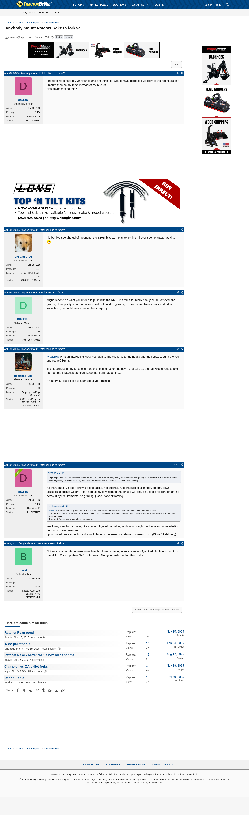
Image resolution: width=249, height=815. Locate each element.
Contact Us (91, 764)
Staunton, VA (34, 335)
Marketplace (98, 5)
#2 (178, 229)
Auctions (119, 5)
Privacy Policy (162, 764)
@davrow (53, 356)
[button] (147, 5)
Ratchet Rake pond (19, 632)
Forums (78, 5)
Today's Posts (28, 12)
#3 (178, 292)
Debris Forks (14, 677)
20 (147, 643)
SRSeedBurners (13, 648)
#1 (178, 72)
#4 (178, 348)
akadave (9, 682)
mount (68, 37)
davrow (11, 37)
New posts (45, 12)
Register (159, 5)
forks (59, 37)
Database (138, 5)
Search (58, 12)
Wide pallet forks (17, 644)
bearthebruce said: (56, 506)
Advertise (113, 764)
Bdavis (8, 637)
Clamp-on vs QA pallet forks (26, 666)
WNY (37, 586)
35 (147, 665)
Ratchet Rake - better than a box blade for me (39, 655)
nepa (7, 671)
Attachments (38, 637)
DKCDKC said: (54, 473)
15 (147, 677)
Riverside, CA (33, 116)
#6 (178, 543)
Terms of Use (136, 764)
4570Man (178, 646)
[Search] (227, 5)
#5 (175, 464)
